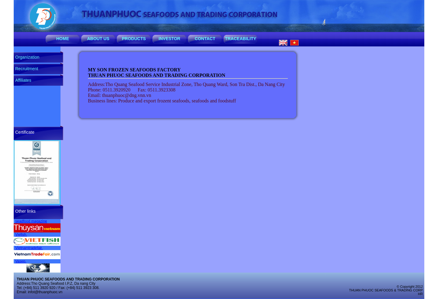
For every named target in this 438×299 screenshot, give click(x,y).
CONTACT (205, 38)
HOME (62, 38)
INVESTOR (169, 38)
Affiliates (23, 80)
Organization (27, 57)
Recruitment (26, 68)
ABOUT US (98, 38)
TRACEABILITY (240, 38)
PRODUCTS (134, 38)
